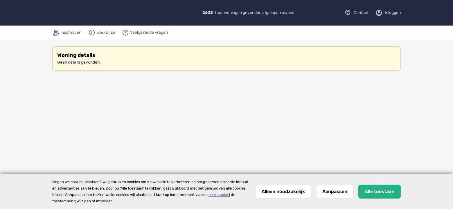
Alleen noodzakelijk (283, 191)
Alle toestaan (379, 191)
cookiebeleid (219, 194)
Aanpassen (334, 191)
